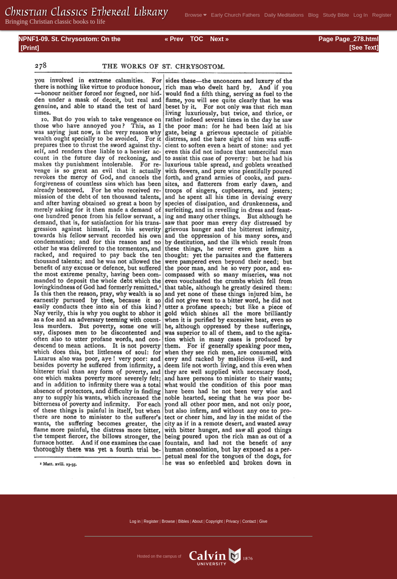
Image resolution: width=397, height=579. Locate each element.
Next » (219, 39)
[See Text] (363, 47)
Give (263, 521)
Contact (249, 521)
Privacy (232, 521)
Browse (195, 15)
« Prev (174, 39)
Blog (313, 15)
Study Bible (336, 15)
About (197, 521)
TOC (196, 39)
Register (382, 15)
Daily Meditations (283, 15)
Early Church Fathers (235, 15)
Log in (135, 521)
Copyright (214, 521)
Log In (361, 15)
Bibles (183, 521)
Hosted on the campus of (198, 556)
